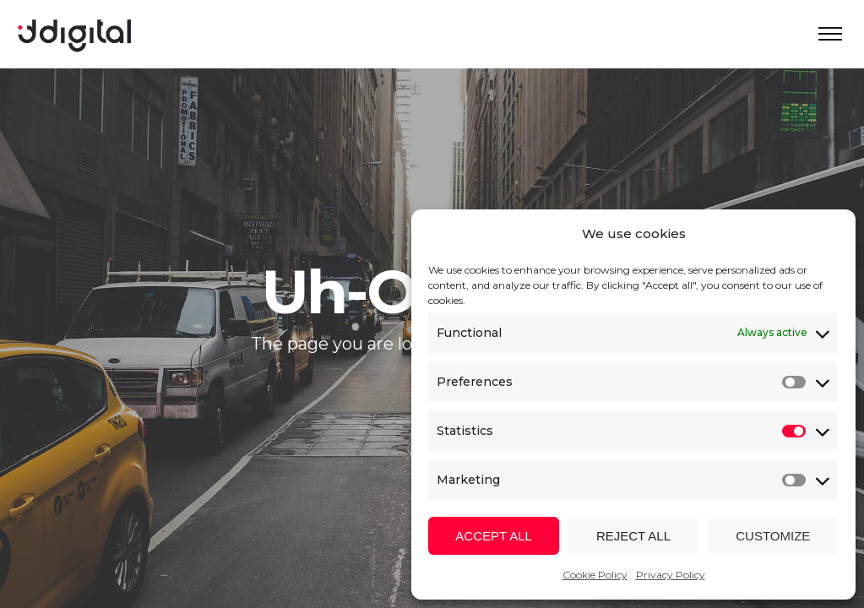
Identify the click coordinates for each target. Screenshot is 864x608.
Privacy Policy (670, 574)
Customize (773, 536)
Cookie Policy (595, 574)
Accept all (493, 536)
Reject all (633, 536)
